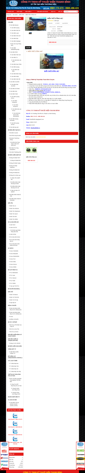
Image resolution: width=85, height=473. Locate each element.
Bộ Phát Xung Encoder (15, 135)
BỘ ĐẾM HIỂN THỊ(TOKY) (14, 130)
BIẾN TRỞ (10, 291)
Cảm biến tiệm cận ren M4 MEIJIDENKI (16, 115)
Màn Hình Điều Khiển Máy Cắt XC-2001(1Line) (15, 309)
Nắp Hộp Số (13, 302)
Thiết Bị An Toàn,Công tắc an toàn (14, 375)
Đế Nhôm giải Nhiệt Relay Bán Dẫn (15, 231)
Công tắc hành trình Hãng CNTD (16, 393)
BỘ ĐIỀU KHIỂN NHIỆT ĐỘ (14, 155)
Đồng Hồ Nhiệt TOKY (15, 157)
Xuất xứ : (54, 28)
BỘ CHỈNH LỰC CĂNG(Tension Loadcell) (15, 357)
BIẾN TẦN (10, 203)
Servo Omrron (13, 264)
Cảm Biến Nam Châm (16, 64)
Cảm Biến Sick (13, 91)
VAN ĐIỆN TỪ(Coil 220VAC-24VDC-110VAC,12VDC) (14, 404)
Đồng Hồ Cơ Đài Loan (15, 175)
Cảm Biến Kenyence (40, 11)
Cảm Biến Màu (14, 38)
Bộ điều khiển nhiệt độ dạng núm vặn (15, 187)
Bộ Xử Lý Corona (14, 331)
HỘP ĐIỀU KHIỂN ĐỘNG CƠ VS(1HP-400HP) (15, 335)
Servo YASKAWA (14, 251)
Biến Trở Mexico (14, 294)
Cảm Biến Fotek (14, 94)
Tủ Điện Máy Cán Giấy (15, 371)
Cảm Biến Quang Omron (15, 97)
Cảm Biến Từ (14, 57)
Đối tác (58, 11)
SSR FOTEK (13, 234)
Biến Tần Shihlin (14, 219)
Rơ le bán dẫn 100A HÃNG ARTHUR (14, 244)
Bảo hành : (53, 30)
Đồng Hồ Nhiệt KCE (15, 170)
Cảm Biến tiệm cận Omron (16, 109)
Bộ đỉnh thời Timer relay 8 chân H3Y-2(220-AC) (15, 144)
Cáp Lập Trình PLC (14, 286)
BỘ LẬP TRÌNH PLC (13, 269)
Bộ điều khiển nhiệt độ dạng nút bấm (15, 183)
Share (50, 23)
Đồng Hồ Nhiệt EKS (14, 172)
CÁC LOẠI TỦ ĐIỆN (12, 360)
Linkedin (65, 23)
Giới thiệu (19, 11)
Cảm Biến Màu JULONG (14, 85)
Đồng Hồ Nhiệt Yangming (13, 166)
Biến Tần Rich (13, 216)
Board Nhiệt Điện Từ (14, 396)
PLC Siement (13, 278)
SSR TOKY (12, 224)
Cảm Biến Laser (15, 33)
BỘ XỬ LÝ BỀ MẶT (12, 322)
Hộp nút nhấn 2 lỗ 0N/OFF (15, 191)
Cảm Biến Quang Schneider (14, 119)
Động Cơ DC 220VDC (15, 343)
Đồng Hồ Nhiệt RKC (16, 160)
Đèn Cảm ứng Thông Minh (16, 44)
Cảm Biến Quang (15, 27)
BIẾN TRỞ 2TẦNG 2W (31, 157)
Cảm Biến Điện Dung (16, 73)
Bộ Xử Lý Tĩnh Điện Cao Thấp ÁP (16, 325)
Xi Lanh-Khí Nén (12, 399)
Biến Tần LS (13, 205)
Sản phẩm (28, 11)
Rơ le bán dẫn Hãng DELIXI (15, 240)
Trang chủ (11, 11)
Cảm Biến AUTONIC (15, 88)
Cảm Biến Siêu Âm (15, 30)
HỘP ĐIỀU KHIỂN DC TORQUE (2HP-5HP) (13, 339)
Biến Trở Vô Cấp (14, 300)
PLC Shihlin (13, 283)
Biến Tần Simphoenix (15, 211)
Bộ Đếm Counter (14, 132)
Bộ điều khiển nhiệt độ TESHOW (15, 199)
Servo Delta (13, 261)
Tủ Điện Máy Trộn (14, 366)
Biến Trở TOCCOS (14, 297)
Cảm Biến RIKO (14, 52)
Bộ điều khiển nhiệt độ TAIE (15, 195)
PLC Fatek (12, 280)
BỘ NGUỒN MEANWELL (14, 288)
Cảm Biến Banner (14, 25)
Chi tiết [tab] (28, 47)
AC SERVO (10, 248)
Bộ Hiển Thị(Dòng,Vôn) (15, 152)
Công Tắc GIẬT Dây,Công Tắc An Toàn (16, 385)
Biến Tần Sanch (14, 213)
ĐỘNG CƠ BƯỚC (12, 305)
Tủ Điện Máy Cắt (14, 368)
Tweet (57, 23)
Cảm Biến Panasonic (14, 101)
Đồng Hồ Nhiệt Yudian (15, 163)
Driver (11, 316)
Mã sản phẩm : (52, 26)
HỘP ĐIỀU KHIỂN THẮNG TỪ (14, 352)
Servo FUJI (12, 259)
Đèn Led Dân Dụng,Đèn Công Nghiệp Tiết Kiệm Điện (15, 380)
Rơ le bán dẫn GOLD (15, 237)
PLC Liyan (12, 275)
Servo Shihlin (13, 267)
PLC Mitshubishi (14, 272)
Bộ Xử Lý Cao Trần (14, 329)
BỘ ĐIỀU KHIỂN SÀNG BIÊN (15, 346)
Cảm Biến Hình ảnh (15, 35)
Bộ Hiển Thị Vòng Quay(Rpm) (14, 148)
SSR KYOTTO (13, 227)
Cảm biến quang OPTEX (15, 123)
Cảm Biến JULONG (14, 81)
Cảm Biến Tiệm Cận (16, 54)
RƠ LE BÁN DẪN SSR (13, 222)
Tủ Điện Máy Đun (14, 363)
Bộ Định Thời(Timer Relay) (14, 139)
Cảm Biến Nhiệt (15, 76)
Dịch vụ (51, 11)
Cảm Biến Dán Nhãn (15, 70)
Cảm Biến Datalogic (16, 41)
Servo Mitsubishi (14, 253)
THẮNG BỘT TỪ (12, 349)
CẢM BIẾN (10, 22)
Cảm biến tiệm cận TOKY (16, 61)
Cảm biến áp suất (14, 127)
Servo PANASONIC (14, 256)
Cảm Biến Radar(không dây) (15, 48)
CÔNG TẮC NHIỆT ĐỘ (15, 178)
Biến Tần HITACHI (14, 208)
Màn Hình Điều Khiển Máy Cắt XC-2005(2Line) (15, 313)
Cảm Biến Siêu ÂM (15, 79)
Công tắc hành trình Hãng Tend (15, 389)
